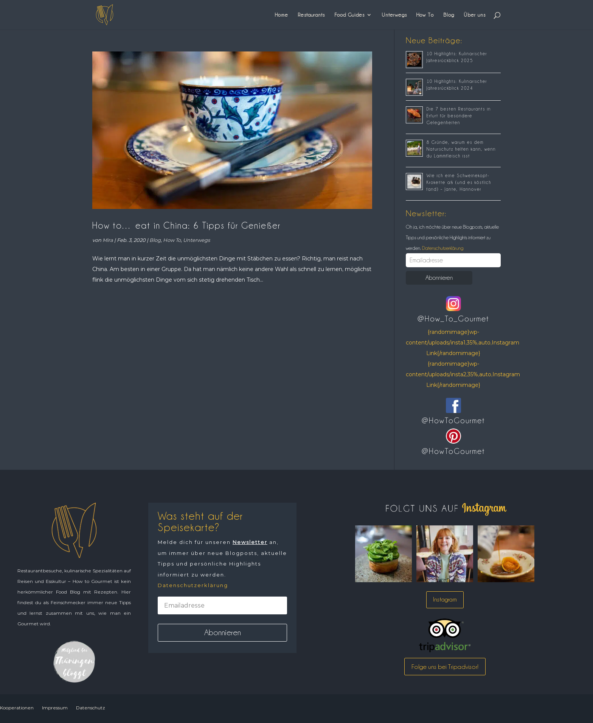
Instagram (445, 599)
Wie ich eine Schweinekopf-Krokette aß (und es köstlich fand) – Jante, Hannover (459, 182)
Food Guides (349, 14)
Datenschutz (90, 708)
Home (281, 14)
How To (425, 14)
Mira (107, 240)
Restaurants (311, 14)
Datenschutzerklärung (442, 248)
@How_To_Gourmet (453, 319)
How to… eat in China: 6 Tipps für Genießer (186, 225)
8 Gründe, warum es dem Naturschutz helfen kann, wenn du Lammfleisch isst (461, 149)
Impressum (55, 708)
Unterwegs (394, 14)
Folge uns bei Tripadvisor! (444, 666)
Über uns (475, 14)
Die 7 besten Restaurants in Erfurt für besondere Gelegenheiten (459, 116)
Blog (448, 14)
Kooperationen (17, 708)
